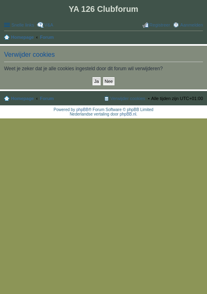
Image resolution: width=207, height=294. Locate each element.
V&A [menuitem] (48, 24)
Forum (47, 98)
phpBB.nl (128, 114)
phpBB (82, 109)
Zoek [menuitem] (200, 38)
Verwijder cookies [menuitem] (127, 98)
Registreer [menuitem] (160, 24)
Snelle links (22, 24)
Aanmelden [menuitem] (191, 24)
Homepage (22, 98)
